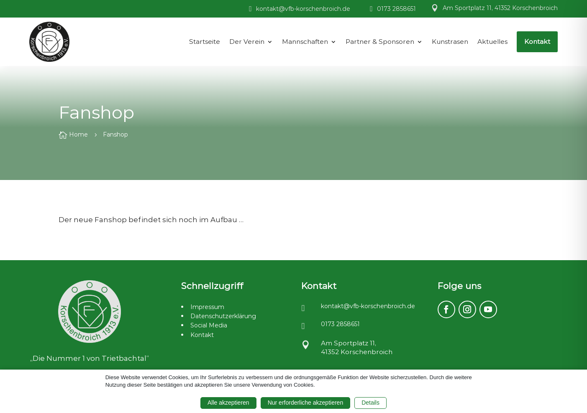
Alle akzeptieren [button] (228, 402)
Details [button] (370, 402)
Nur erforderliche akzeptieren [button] (305, 402)
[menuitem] (204, 42)
